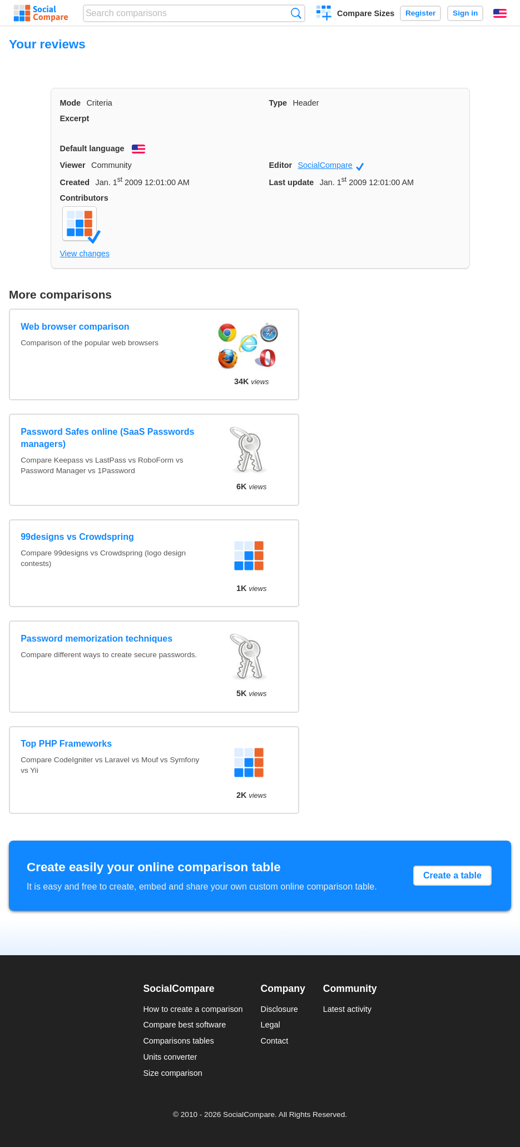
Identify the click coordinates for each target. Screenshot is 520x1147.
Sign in (465, 13)
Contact (275, 1040)
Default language (92, 148)
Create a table (452, 875)
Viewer (73, 165)
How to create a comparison (192, 1009)
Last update (291, 182)
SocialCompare (331, 166)
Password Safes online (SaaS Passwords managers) (107, 438)
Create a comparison (323, 14)
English (500, 13)
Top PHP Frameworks (66, 743)
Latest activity (347, 1009)
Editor (281, 165)
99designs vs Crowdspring (77, 537)
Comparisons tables (178, 1040)
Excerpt (75, 118)
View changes (85, 253)
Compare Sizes (365, 13)
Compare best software (184, 1024)
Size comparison (172, 1073)
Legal (270, 1024)
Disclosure (279, 1009)
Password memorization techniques (96, 638)
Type (278, 102)
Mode (70, 102)
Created (75, 182)
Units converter (170, 1056)
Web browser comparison (75, 326)
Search (296, 13)
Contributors (84, 197)
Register (420, 13)
